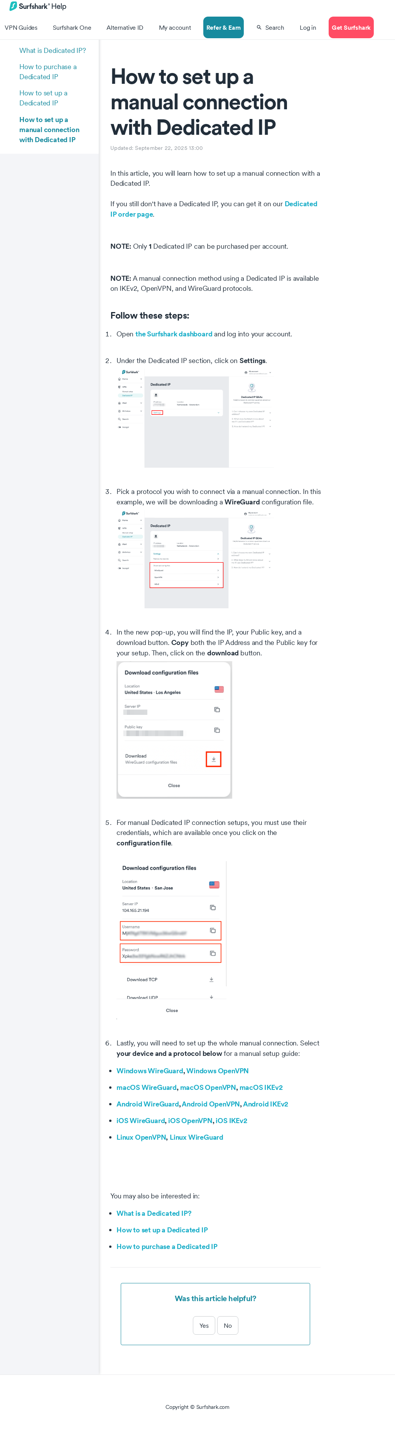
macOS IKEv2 (261, 1087)
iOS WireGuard (140, 1120)
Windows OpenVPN (217, 1070)
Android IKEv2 (265, 1103)
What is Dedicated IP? (52, 50)
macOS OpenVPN (208, 1087)
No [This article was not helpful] (228, 1325)
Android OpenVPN (211, 1103)
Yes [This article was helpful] (204, 1325)
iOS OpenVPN (190, 1120)
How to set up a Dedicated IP (43, 97)
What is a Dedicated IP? (153, 1213)
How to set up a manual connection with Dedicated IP (49, 129)
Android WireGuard (147, 1103)
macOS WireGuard (146, 1087)
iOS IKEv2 (231, 1120)
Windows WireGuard (149, 1070)
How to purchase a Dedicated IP (48, 71)
